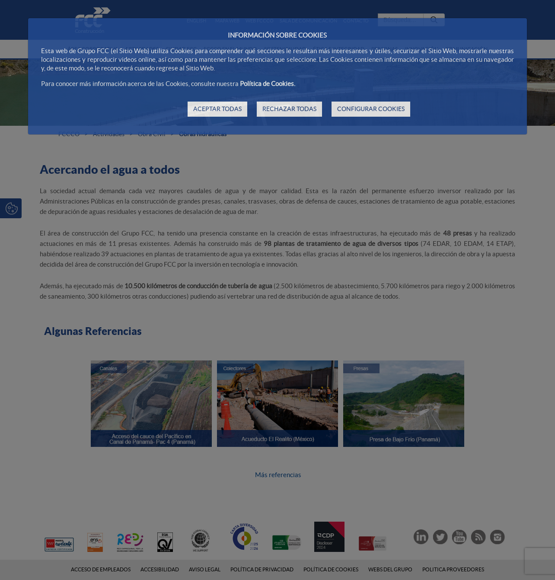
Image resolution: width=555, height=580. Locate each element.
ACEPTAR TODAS (217, 108)
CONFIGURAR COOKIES (371, 108)
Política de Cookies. (267, 83)
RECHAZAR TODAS (289, 108)
